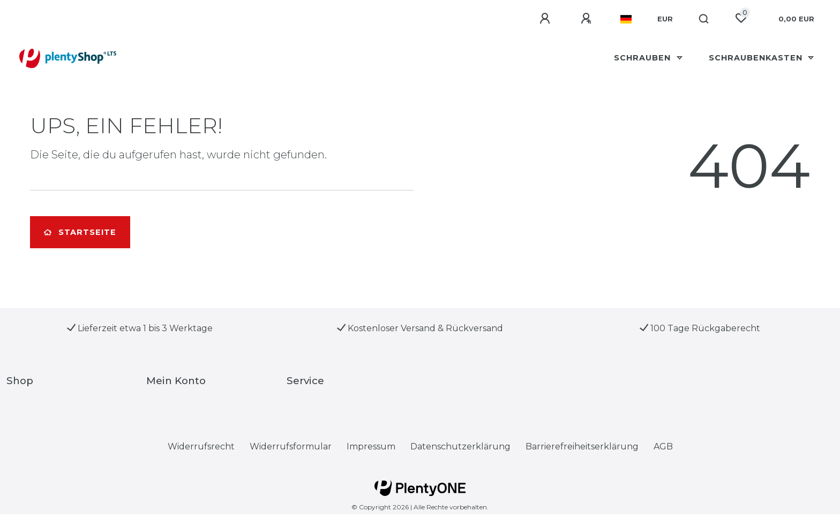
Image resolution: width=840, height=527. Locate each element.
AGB (663, 446)
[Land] (626, 19)
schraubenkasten (757, 58)
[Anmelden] (546, 18)
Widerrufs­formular (291, 446)
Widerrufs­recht (201, 446)
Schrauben (643, 58)
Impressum (371, 446)
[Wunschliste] (741, 18)
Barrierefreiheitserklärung (582, 446)
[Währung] (665, 19)
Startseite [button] (80, 232)
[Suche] (704, 19)
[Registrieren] (588, 18)
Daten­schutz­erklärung (460, 446)
